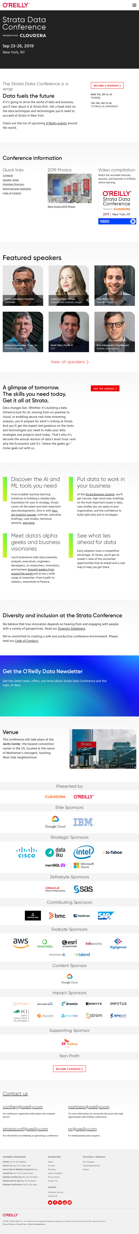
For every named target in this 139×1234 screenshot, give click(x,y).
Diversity (52, 1169)
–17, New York (17, 1165)
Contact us (15, 1094)
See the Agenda (104, 388)
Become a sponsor (106, 85)
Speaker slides (11, 179)
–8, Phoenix (26, 1169)
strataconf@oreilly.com (25, 1129)
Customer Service (55, 1192)
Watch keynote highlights (17, 188)
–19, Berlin (20, 1176)
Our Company (88, 1161)
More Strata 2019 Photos (61, 206)
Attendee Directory (13, 184)
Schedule (8, 175)
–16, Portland (14, 1161)
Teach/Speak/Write (91, 1165)
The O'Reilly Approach (94, 1156)
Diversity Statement (71, 628)
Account (51, 1165)
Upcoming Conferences (14, 1156)
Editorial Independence (36, 1224)
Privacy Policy (54, 1176)
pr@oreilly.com (82, 1129)
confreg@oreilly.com (23, 1107)
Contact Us (52, 1180)
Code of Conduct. (27, 640)
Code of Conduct (12, 193)
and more (28, 522)
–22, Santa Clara (18, 1173)
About (50, 1161)
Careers (86, 1169)
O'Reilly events (56, 123)
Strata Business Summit (100, 494)
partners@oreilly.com (88, 1107)
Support (52, 1187)
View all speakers (68, 362)
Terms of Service (9, 1224)
